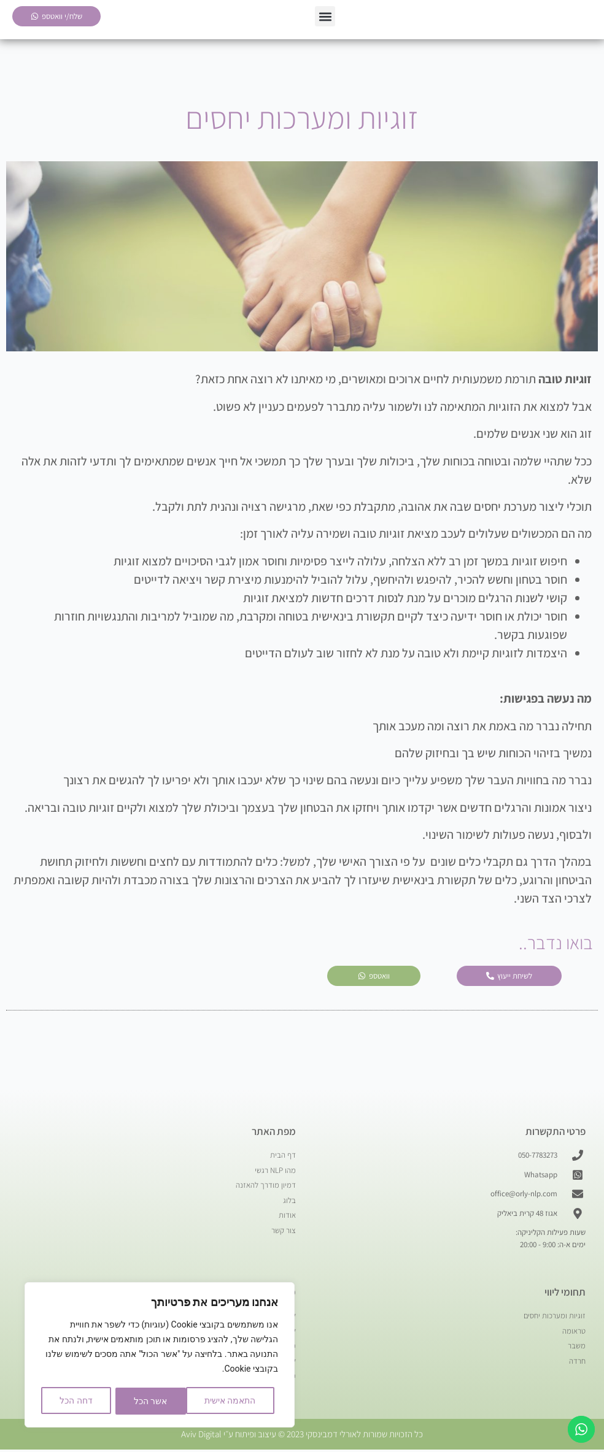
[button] (325, 17)
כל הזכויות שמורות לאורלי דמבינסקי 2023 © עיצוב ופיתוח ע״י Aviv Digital (302, 1436)
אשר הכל (76, 1401)
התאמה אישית (229, 1401)
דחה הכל (146, 1401)
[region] (160, 1355)
